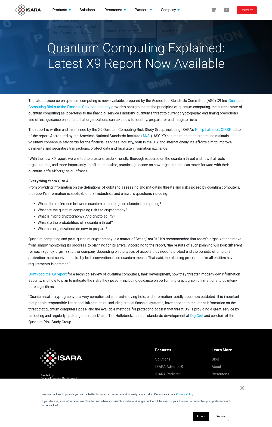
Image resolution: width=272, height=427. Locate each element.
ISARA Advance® (169, 366)
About (216, 366)
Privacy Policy (184, 394)
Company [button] (168, 10)
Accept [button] (201, 416)
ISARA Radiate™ (168, 374)
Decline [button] (220, 416)
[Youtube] (226, 10)
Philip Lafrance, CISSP (213, 129)
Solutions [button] (87, 10)
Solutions (162, 359)
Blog (215, 359)
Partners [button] (141, 10)
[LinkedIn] (214, 10)
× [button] (242, 388)
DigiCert (196, 315)
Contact (247, 10)
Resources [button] (113, 10)
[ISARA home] (28, 10)
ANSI (146, 136)
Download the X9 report (47, 274)
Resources (220, 374)
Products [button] (59, 10)
